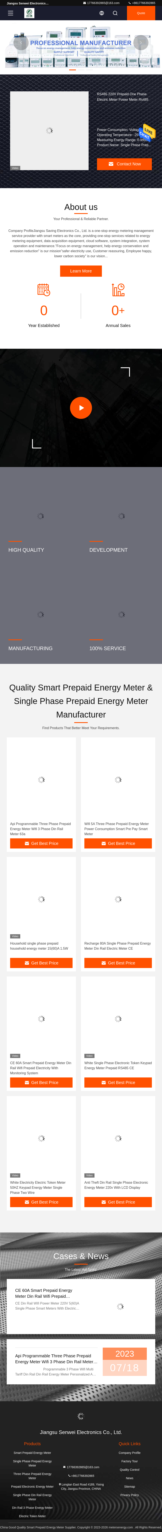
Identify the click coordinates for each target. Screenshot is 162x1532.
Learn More (81, 271)
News (129, 1478)
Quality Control (129, 1469)
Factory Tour (130, 1461)
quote (141, 13)
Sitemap (129, 1486)
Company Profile (130, 1452)
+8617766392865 (141, 3)
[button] (72, 69)
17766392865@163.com (101, 3)
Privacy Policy (129, 1495)
